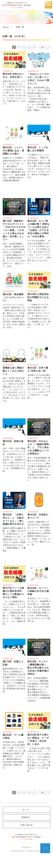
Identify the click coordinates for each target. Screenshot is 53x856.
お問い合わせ (26, 825)
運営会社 (26, 817)
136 (42, 47)
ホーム (6, 27)
